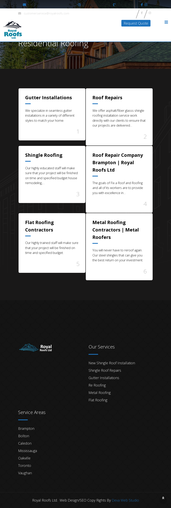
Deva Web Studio (125, 500)
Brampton (26, 428)
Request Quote (136, 23)
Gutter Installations (48, 97)
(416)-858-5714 (127, 5)
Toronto (24, 465)
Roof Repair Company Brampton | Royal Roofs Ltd (117, 162)
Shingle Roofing (43, 155)
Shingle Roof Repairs (105, 370)
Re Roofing (97, 385)
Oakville (24, 458)
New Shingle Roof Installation (112, 363)
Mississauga (27, 450)
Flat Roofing (98, 400)
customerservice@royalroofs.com (51, 5)
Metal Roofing (100, 392)
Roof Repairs (107, 97)
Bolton (23, 436)
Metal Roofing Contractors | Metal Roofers (115, 229)
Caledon (24, 443)
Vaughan (25, 473)
